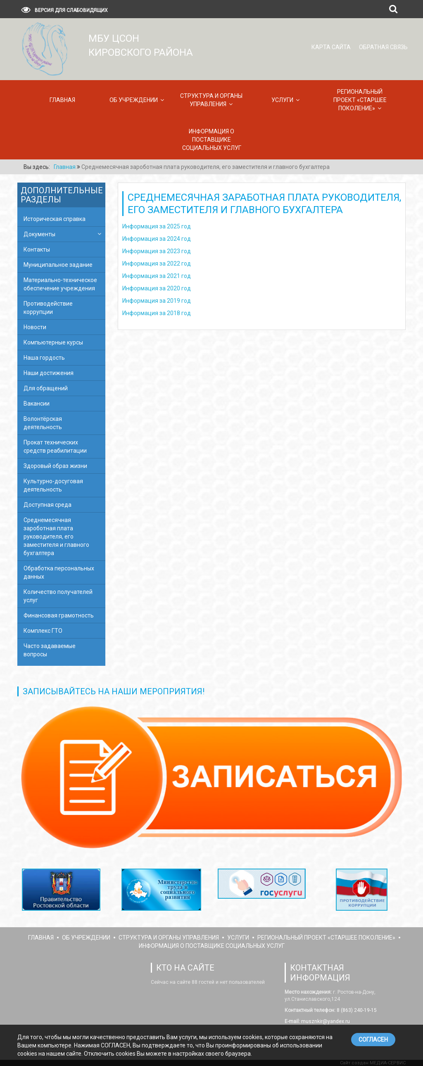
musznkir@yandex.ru (325, 1021)
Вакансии (37, 403)
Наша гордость (44, 357)
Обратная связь (383, 47)
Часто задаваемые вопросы (50, 650)
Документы (39, 234)
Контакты (37, 249)
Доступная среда (47, 504)
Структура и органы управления (211, 100)
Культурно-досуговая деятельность (53, 485)
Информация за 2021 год (156, 276)
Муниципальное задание (58, 264)
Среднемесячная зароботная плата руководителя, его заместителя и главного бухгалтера (56, 536)
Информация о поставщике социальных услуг (211, 139)
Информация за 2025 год (156, 226)
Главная (62, 100)
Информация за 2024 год (156, 238)
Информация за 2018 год (156, 313)
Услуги (282, 100)
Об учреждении (133, 100)
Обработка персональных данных (59, 572)
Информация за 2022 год (156, 263)
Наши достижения (49, 373)
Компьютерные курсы (53, 342)
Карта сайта (331, 47)
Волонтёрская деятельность (43, 422)
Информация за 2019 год (156, 300)
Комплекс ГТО (43, 630)
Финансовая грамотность (59, 615)
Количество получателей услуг (58, 596)
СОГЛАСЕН (373, 1039)
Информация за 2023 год (156, 251)
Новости (35, 327)
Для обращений (46, 388)
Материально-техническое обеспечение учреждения (60, 284)
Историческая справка (55, 219)
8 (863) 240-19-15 (356, 1010)
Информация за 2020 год (156, 288)
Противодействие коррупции (48, 307)
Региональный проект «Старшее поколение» (360, 100)
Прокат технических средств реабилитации (55, 446)
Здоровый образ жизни (55, 466)
